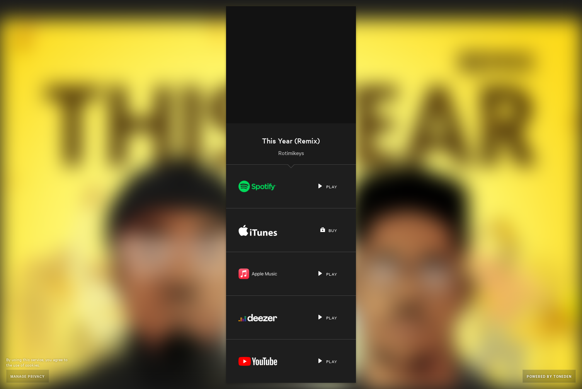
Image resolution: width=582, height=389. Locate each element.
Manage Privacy (27, 376)
